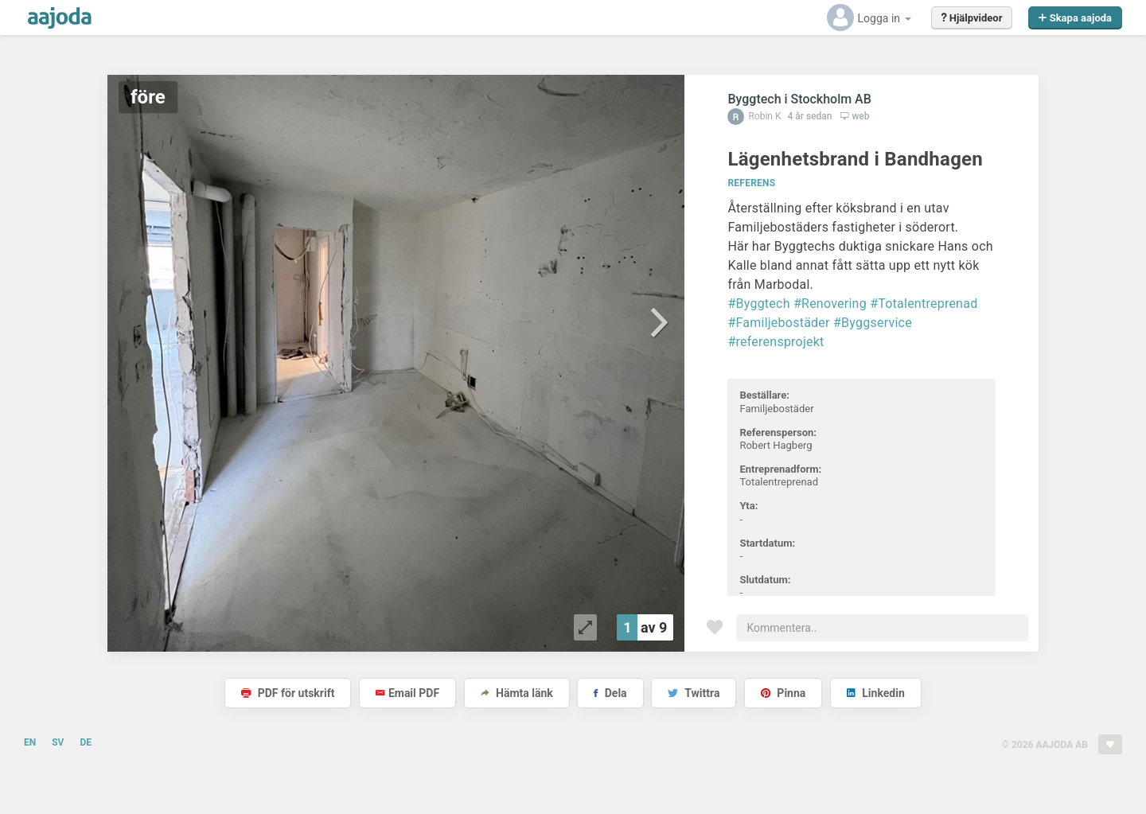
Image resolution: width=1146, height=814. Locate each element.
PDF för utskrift (287, 693)
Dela (610, 693)
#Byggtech (758, 303)
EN (30, 742)
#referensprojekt (775, 341)
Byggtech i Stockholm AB (799, 99)
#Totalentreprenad (923, 303)
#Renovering (830, 303)
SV (58, 742)
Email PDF (407, 693)
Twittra (693, 693)
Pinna (783, 693)
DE (86, 742)
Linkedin (876, 693)
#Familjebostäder (778, 322)
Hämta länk (517, 693)
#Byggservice (872, 322)
